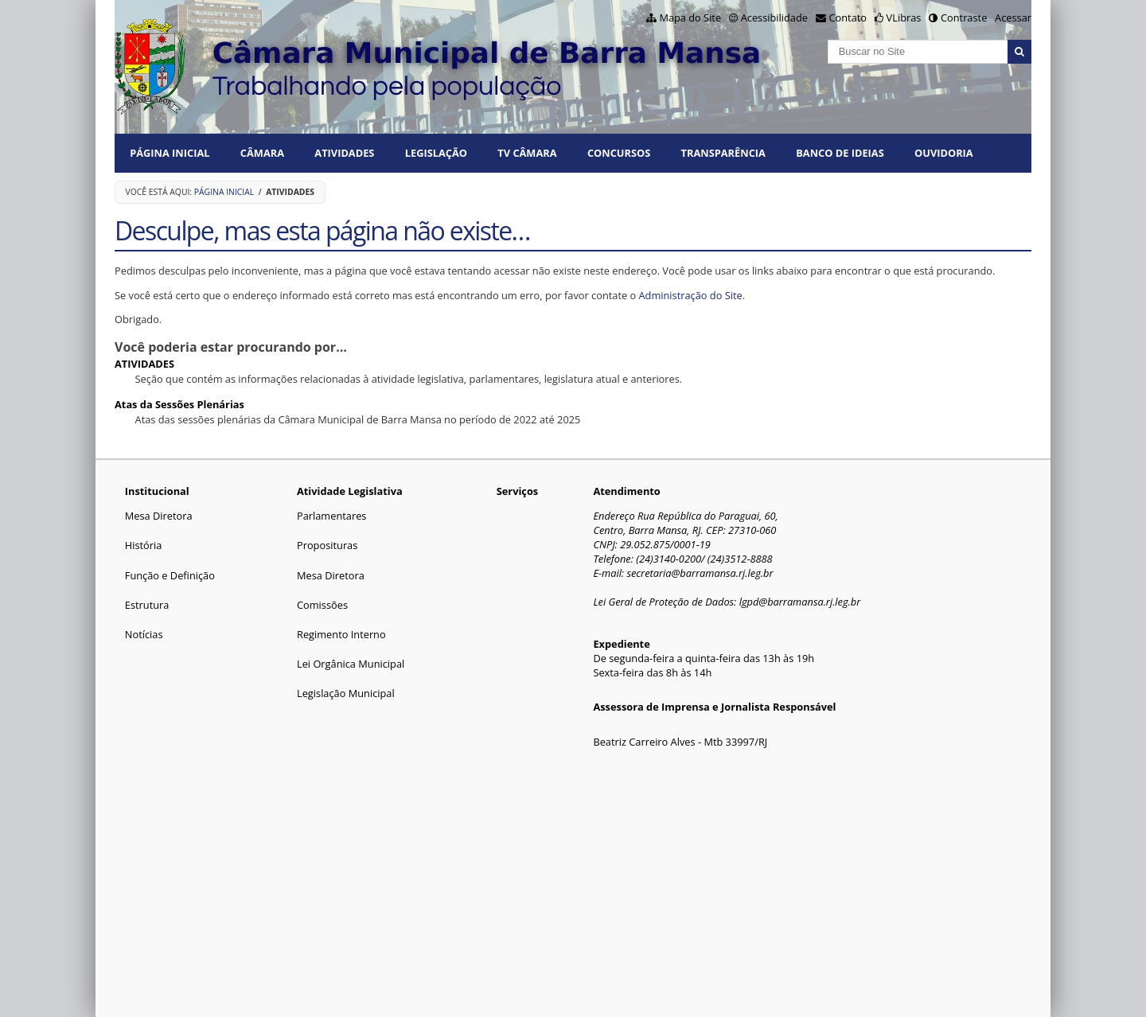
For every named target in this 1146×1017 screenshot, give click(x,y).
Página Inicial (169, 153)
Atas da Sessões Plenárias (179, 404)
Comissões (322, 605)
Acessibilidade (774, 17)
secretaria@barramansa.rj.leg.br (699, 573)
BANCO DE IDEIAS (839, 153)
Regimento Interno (341, 634)
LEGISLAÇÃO (436, 153)
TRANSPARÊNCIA (723, 153)
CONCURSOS (618, 153)
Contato (848, 17)
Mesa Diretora (159, 516)
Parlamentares (331, 516)
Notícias (144, 634)
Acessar (1013, 17)
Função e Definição (170, 575)
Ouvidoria (943, 153)
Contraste (964, 17)
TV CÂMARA (526, 153)
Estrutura (147, 605)
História (143, 545)
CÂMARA (262, 153)
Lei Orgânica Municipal (350, 664)
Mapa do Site (690, 17)
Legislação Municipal (346, 693)
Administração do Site (691, 295)
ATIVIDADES (344, 153)
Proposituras (327, 545)
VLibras (904, 17)
